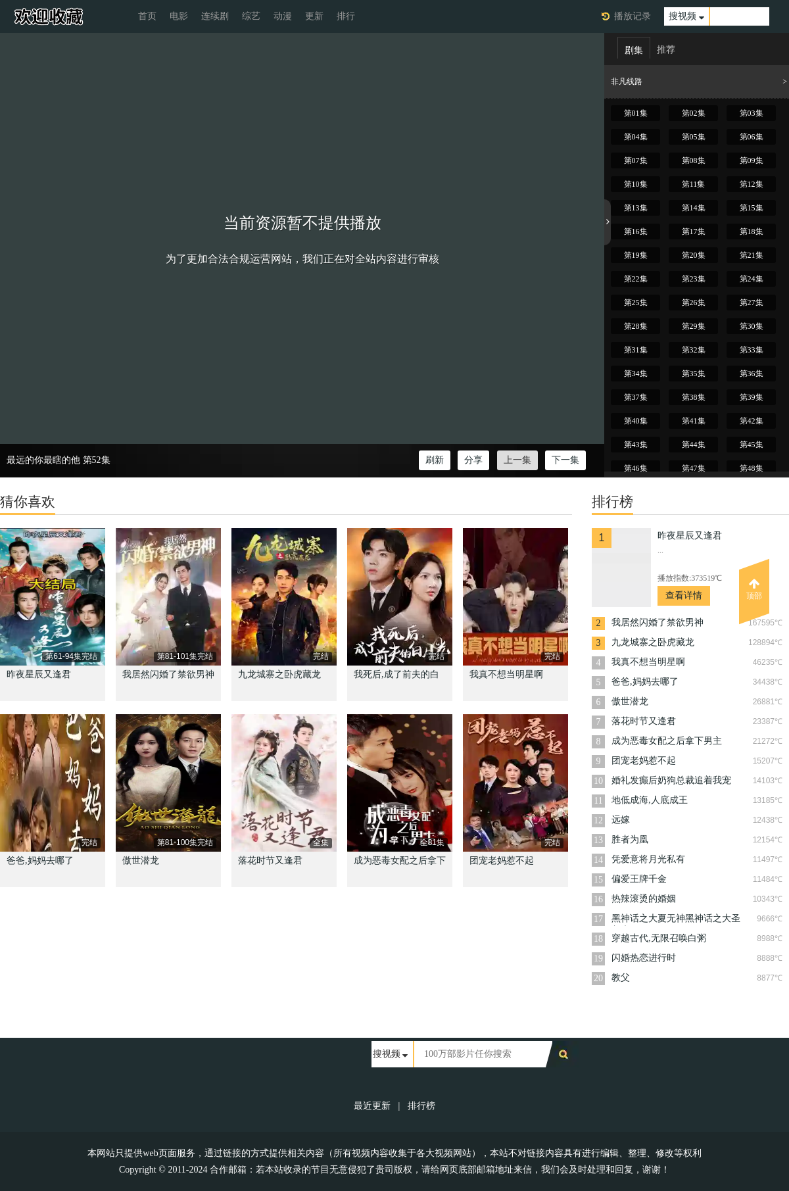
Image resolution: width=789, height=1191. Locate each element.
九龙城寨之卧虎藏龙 (279, 674)
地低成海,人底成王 (649, 800)
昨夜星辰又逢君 (39, 674)
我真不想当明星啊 (506, 674)
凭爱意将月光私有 (648, 859)
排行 (346, 16)
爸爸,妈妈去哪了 (40, 860)
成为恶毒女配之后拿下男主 (666, 741)
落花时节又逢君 (270, 860)
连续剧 (215, 16)
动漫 (283, 16)
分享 (473, 460)
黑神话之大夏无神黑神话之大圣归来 (675, 919)
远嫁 (620, 820)
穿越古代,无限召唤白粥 (658, 938)
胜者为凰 (629, 839)
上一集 (517, 460)
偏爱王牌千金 (639, 879)
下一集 (565, 460)
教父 (620, 978)
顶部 (754, 589)
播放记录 (632, 16)
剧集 (634, 50)
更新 (314, 16)
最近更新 (372, 1106)
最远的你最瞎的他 (43, 460)
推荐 (666, 50)
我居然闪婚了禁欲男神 (168, 674)
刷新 (434, 460)
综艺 (251, 16)
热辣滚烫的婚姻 (643, 899)
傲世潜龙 (140, 860)
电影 (179, 16)
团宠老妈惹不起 (501, 860)
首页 (147, 16)
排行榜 (421, 1106)
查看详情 (683, 595)
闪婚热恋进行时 (643, 958)
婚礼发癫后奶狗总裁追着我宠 (671, 780)
